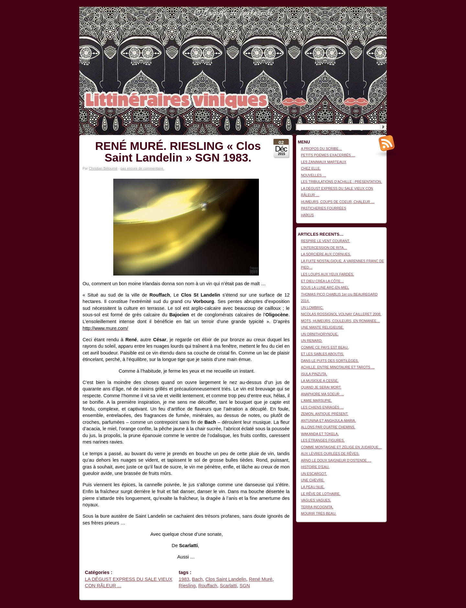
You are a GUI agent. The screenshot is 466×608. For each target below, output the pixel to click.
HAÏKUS (307, 215)
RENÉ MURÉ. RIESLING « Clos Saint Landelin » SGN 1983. (178, 152)
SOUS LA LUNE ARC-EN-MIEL (325, 287)
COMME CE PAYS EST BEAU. (325, 347)
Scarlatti (228, 585)
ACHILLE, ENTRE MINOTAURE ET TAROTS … (338, 367)
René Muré (260, 579)
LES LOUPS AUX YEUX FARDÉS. (327, 274)
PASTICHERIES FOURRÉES (323, 208)
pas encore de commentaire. (142, 168)
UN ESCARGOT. (314, 474)
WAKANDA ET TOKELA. (320, 434)
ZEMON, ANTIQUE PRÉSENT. (324, 414)
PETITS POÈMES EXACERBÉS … (328, 155)
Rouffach (207, 585)
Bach (197, 579)
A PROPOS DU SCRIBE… (321, 149)
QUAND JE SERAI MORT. (321, 387)
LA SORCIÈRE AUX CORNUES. (326, 254)
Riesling (187, 585)
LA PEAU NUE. (313, 487)
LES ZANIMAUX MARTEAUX (323, 162)
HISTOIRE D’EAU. (315, 467)
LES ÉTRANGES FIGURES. (323, 440)
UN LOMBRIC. (312, 308)
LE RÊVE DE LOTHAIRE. (320, 494)
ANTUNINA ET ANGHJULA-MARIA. (328, 420)
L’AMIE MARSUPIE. (316, 400)
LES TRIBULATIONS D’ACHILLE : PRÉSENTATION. (341, 182)
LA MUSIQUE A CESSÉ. (319, 381)
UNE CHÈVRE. (313, 480)
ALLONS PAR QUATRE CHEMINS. (328, 427)
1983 (184, 579)
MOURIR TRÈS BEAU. (318, 513)
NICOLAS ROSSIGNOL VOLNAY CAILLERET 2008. (341, 314)
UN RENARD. (311, 341)
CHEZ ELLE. (311, 168)
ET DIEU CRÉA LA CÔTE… (322, 281)
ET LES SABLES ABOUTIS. (322, 354)
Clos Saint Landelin (225, 579)
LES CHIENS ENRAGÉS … (322, 407)
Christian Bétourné (103, 168)
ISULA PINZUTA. (314, 374)
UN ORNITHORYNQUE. (319, 334)
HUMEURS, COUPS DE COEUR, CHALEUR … (337, 202)
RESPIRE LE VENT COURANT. (325, 241)
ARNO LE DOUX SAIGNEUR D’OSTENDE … (336, 460)
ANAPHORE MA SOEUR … (322, 394)
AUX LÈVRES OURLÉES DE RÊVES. (330, 454)
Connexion (378, 10)
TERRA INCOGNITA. (317, 507)
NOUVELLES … (313, 175)
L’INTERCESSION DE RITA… (324, 248)
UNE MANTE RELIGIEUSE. (322, 327)
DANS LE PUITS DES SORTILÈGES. (330, 361)
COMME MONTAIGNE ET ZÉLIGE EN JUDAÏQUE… (341, 447)
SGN (244, 585)
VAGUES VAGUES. (316, 500)
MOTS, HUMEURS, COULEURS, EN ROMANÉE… (340, 321)
